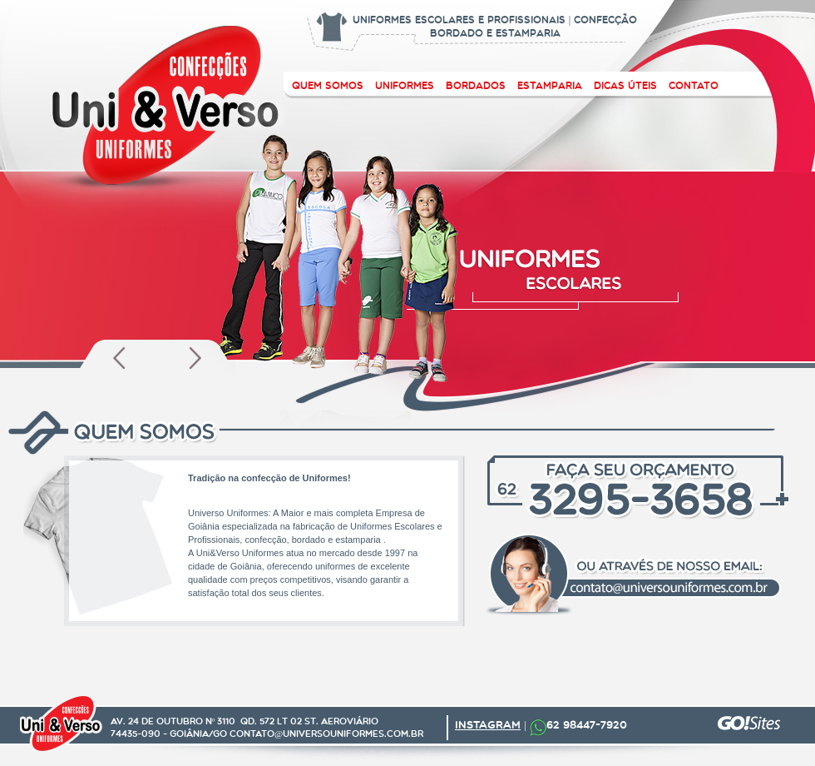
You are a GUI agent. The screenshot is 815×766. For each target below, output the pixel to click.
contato (694, 85)
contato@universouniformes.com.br (326, 734)
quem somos (327, 85)
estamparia (549, 85)
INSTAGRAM (488, 725)
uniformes (404, 85)
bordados (476, 85)
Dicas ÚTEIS (625, 85)
